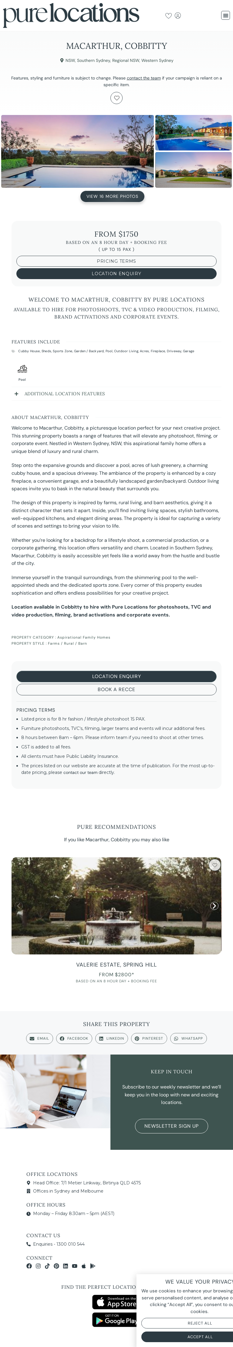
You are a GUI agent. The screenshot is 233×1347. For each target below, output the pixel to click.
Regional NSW (125, 60)
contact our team (80, 772)
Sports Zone (62, 351)
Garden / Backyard (89, 351)
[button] (225, 15)
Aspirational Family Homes (83, 637)
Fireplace (158, 351)
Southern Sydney (93, 60)
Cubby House (29, 351)
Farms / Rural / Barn (67, 643)
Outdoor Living (126, 351)
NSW (70, 60)
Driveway (174, 351)
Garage (188, 351)
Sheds (46, 351)
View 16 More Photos (112, 197)
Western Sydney (157, 60)
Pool (109, 351)
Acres (144, 351)
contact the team (144, 78)
